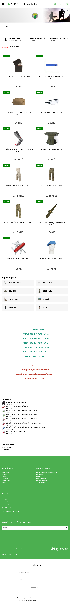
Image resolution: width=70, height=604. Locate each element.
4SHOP (66, 549)
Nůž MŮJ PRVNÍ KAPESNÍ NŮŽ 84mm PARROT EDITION (22, 419)
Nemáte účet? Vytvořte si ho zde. (27, 600)
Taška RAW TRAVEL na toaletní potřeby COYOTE (18, 114)
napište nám (5, 449)
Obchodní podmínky (41, 478)
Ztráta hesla (5, 478)
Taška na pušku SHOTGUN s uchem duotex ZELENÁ (51, 223)
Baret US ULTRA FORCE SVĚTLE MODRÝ (51, 258)
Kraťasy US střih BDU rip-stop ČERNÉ (16, 402)
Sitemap (4, 482)
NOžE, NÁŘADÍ (45, 283)
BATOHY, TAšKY (11, 299)
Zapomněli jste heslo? (24, 598)
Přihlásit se (4, 474)
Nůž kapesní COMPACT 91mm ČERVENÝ (18, 258)
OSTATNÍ (43, 299)
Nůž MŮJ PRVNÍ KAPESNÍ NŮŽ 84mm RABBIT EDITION (21, 415)
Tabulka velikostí (40, 482)
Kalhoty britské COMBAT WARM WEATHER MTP (18, 222)
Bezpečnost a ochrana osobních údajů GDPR (47, 472)
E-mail (3, 526)
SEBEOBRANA (45, 291)
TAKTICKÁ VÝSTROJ (13, 283)
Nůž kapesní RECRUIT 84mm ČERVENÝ (17, 431)
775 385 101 (14, 4)
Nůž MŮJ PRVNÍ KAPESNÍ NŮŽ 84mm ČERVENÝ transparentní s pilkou (26, 423)
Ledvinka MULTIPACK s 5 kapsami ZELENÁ (51, 149)
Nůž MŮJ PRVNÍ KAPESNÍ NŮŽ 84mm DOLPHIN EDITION (22, 410)
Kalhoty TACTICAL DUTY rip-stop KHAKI (18, 186)
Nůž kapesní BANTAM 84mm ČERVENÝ (17, 406)
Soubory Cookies (6, 480)
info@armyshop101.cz (30, 4)
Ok (66, 527)
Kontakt (38, 476)
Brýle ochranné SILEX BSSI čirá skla (52, 113)
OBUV (42, 307)
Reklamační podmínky (41, 480)
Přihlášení (35, 587)
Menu (6, 27)
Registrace (4, 476)
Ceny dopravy (39, 474)
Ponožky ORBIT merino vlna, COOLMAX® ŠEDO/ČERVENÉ (18, 150)
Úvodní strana (5, 472)
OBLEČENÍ (10, 291)
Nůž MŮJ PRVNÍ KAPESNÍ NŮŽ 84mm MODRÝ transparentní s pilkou (25, 427)
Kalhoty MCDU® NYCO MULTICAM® (51, 186)
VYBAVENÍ (10, 307)
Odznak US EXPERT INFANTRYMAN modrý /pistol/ (51, 77)
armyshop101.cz (10, 549)
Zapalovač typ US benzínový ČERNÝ (18, 76)
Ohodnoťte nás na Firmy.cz (10, 554)
